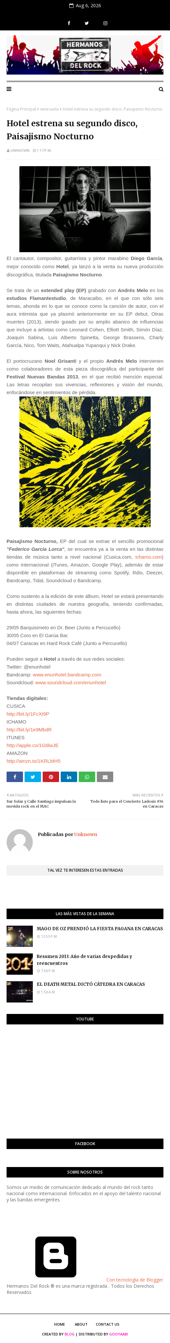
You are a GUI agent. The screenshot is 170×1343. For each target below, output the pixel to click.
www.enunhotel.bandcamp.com (67, 674)
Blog (69, 1334)
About (81, 1324)
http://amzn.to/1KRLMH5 (33, 761)
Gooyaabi (118, 1334)
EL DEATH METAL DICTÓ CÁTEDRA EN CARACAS (91, 984)
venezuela (49, 109)
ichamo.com (148, 557)
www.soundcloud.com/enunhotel (70, 682)
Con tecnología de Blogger (85, 1280)
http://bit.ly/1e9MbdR (29, 729)
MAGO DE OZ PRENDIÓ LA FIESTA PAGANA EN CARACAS (100, 929)
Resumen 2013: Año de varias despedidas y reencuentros (84, 960)
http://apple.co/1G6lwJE (32, 745)
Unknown (20, 150)
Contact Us (107, 1324)
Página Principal (21, 109)
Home (59, 1324)
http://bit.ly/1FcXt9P (28, 714)
